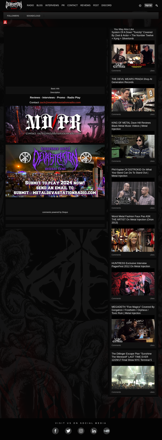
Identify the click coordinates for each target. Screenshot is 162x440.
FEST (96, 5)
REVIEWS (85, 5)
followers (13, 16)
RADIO (30, 5)
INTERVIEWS (52, 5)
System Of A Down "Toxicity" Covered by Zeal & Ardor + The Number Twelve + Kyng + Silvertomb (132, 35)
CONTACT (72, 5)
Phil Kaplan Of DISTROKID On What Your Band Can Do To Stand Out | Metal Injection (132, 172)
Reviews (35, 97)
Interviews (48, 97)
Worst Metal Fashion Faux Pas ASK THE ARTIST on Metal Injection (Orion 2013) (133, 219)
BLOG (40, 5)
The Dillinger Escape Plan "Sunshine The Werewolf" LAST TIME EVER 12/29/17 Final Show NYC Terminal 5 (132, 356)
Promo (61, 97)
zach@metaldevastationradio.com (60, 102)
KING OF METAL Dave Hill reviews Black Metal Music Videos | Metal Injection (131, 125)
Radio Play (73, 97)
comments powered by (55, 212)
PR (63, 5)
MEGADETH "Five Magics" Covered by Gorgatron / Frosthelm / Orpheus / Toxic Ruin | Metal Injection (133, 310)
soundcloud (33, 16)
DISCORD (106, 5)
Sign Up (148, 5)
